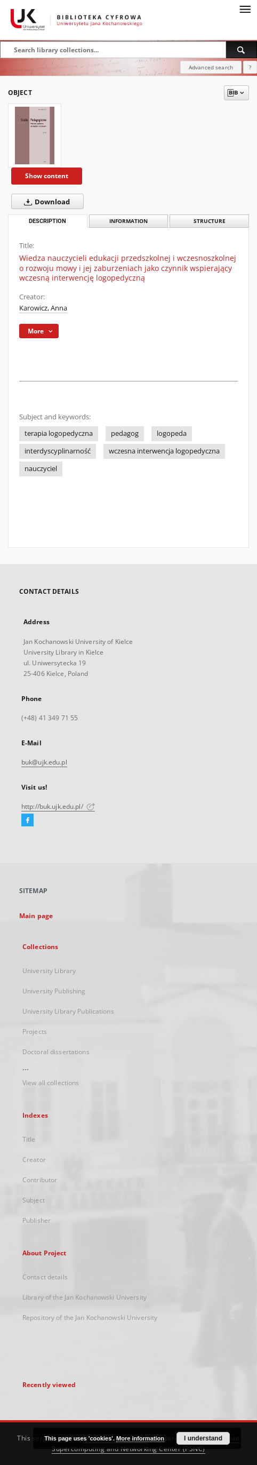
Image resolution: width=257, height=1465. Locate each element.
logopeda (172, 433)
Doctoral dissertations (56, 1051)
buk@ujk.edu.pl (44, 762)
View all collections (50, 1082)
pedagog (125, 433)
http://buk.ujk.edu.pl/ (58, 806)
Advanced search (211, 67)
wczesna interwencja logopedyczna (164, 451)
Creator (34, 1159)
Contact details (45, 1276)
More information (140, 1438)
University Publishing (54, 991)
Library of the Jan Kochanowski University (84, 1297)
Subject (33, 1200)
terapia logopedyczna (59, 433)
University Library (49, 970)
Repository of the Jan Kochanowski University (89, 1317)
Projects (34, 1031)
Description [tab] (47, 221)
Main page (36, 915)
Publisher (36, 1220)
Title (29, 1139)
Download (45, 201)
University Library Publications (68, 1011)
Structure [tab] (210, 221)
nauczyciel (41, 468)
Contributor (39, 1179)
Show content (46, 175)
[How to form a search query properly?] (250, 67)
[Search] (241, 49)
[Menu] (244, 8)
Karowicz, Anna (43, 308)
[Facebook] (27, 820)
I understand (203, 1438)
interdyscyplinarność (58, 451)
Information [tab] (128, 221)
